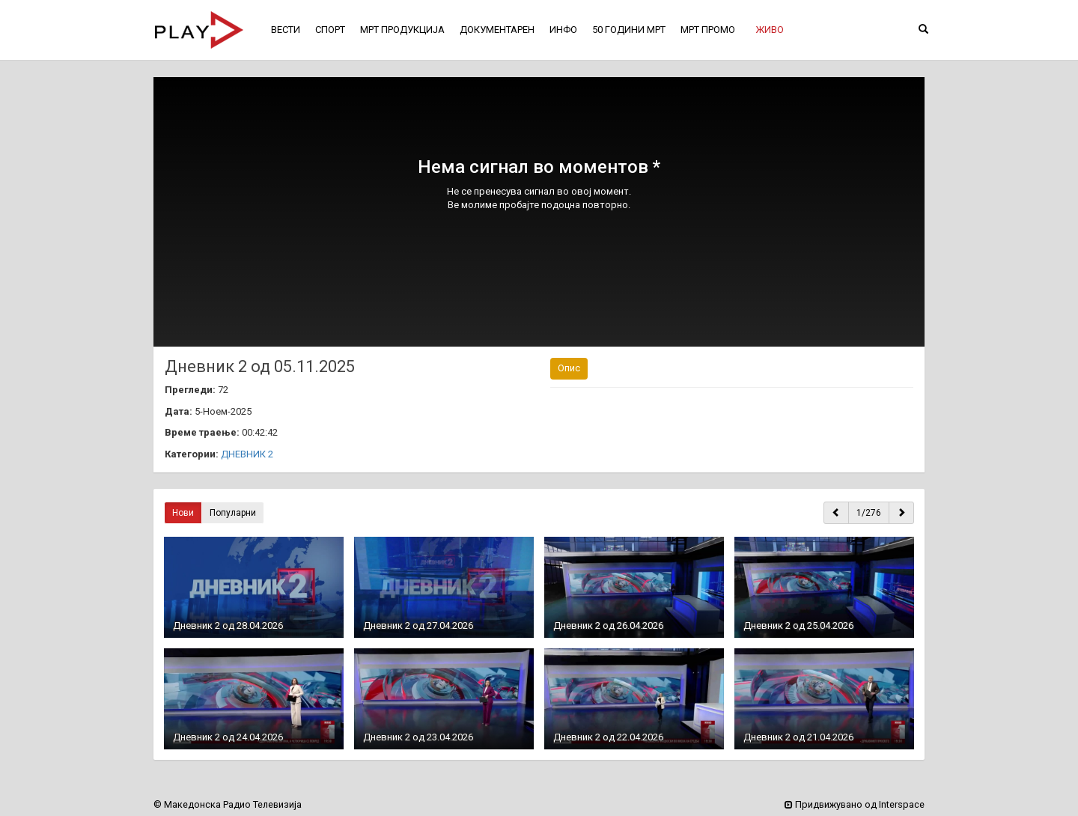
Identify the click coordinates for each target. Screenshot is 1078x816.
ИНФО (563, 29)
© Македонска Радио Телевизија (227, 804)
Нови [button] (183, 513)
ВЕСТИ (285, 29)
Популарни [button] (233, 513)
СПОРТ (330, 29)
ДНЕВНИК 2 (247, 454)
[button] (770, 30)
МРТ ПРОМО (707, 29)
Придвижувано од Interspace (855, 804)
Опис (569, 368)
